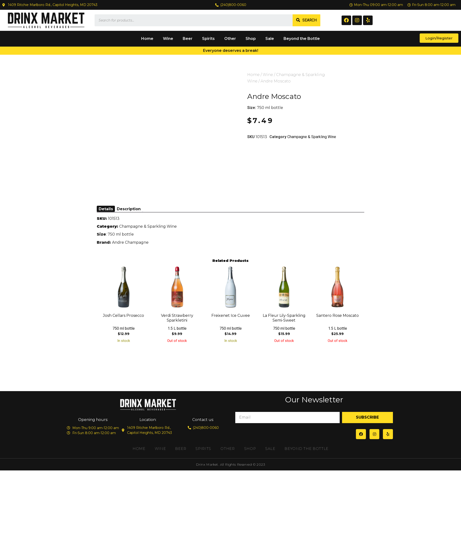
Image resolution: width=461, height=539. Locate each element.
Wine (168, 38)
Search (309, 20)
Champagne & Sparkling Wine (311, 137)
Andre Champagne (130, 242)
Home (147, 38)
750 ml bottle (270, 107)
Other (230, 38)
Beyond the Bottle (302, 38)
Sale (269, 38)
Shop (251, 38)
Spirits (208, 38)
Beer (188, 38)
